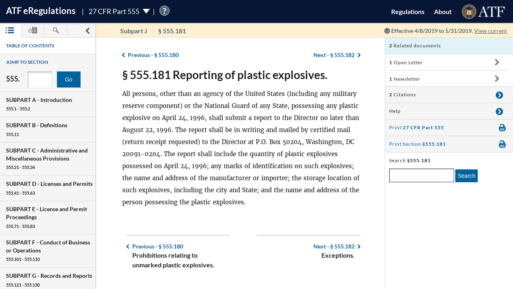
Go (69, 79)
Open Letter (406, 62)
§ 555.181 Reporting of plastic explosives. (224, 74)
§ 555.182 (334, 54)
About (443, 11)
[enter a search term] (421, 175)
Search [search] (466, 176)
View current (490, 30)
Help (395, 111)
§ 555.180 (153, 54)
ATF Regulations (41, 10)
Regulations (407, 11)
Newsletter (404, 79)
